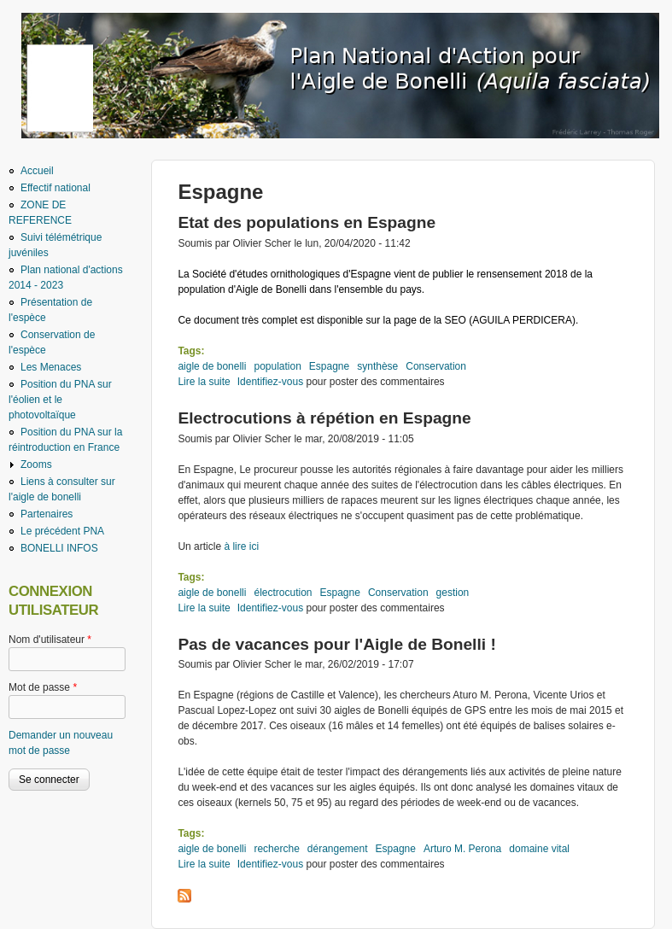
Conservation (436, 366)
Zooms (36, 464)
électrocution (283, 593)
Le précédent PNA (62, 531)
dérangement (337, 849)
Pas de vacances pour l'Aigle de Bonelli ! (336, 644)
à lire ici (240, 546)
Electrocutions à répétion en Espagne (324, 418)
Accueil (37, 171)
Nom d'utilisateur (50, 640)
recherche (276, 849)
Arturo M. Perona (462, 849)
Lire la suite (204, 382)
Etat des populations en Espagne (306, 222)
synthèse (377, 366)
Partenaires (46, 514)
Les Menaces (50, 367)
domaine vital (539, 849)
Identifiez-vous (270, 382)
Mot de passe (43, 687)
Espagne (329, 366)
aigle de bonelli (212, 366)
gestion (453, 593)
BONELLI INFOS (59, 548)
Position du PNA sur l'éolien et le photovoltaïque (60, 399)
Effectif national (55, 188)
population (277, 366)
